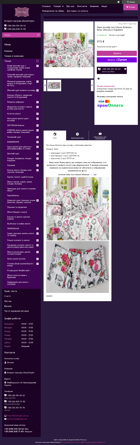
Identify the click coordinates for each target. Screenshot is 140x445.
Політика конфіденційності (94, 442)
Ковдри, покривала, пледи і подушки (19, 159)
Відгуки (7, 306)
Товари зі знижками (13, 56)
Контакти (82, 6)
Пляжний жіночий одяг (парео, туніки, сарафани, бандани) (20, 75)
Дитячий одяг (13, 153)
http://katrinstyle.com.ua (18, 415)
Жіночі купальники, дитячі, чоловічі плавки (19, 253)
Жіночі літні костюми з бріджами (17, 276)
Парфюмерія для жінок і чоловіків (18, 283)
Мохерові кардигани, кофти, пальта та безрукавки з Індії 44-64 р (19, 83)
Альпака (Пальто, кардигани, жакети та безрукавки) (19, 96)
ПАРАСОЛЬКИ (13, 228)
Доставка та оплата (77, 11)
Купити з (117, 59)
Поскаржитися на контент (72, 442)
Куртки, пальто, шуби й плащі (20, 177)
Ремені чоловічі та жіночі (18, 240)
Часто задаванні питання (16, 311)
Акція (104, 6)
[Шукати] (38, 34)
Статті (7, 296)
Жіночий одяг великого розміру (21, 90)
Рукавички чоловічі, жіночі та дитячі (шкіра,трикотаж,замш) (20, 246)
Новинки (94, 6)
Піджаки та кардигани (17, 207)
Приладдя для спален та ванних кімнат (21, 189)
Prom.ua (83, 440)
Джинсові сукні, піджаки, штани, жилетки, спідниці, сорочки (21, 201)
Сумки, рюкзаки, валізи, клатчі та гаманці (20, 234)
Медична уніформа (15, 102)
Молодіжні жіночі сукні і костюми (18, 119)
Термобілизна (13, 195)
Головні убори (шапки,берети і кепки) (20, 264)
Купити (117, 53)
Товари (57, 6)
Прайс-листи (10, 291)
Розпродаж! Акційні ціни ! (18, 270)
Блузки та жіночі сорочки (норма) (18, 218)
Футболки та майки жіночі (18, 223)
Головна (46, 6)
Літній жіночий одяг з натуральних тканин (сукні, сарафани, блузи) (18, 68)
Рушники (11, 165)
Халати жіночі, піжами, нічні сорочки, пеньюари (19, 171)
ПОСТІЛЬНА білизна (15, 125)
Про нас (70, 6)
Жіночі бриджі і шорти (17, 212)
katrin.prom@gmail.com (17, 419)
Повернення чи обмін (53, 11)
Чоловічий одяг (14, 137)
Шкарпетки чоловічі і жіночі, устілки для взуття (19, 108)
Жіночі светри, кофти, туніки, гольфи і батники (19, 183)
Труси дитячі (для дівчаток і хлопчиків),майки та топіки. (19, 148)
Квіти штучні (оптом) (16, 259)
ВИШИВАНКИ (13, 142)
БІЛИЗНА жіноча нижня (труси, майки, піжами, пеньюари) (20, 131)
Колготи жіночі (14, 113)
